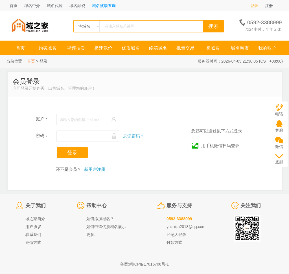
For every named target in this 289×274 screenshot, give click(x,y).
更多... (92, 234)
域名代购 (55, 5)
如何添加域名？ (100, 218)
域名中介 (32, 5)
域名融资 (77, 5)
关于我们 (35, 205)
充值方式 (33, 242)
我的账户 (267, 48)
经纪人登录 (176, 234)
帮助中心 (96, 205)
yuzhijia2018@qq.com (186, 226)
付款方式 (174, 242)
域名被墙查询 (104, 5)
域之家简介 (35, 218)
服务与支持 (179, 205)
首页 (13, 5)
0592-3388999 (179, 218)
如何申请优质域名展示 (106, 226)
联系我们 (33, 234)
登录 (254, 5)
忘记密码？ (133, 136)
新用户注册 (94, 169)
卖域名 (213, 48)
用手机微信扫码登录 (220, 145)
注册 (269, 5)
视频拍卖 (76, 48)
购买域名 (48, 48)
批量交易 (185, 48)
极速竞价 (103, 48)
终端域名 (158, 48)
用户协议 (33, 226)
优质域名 (131, 48)
